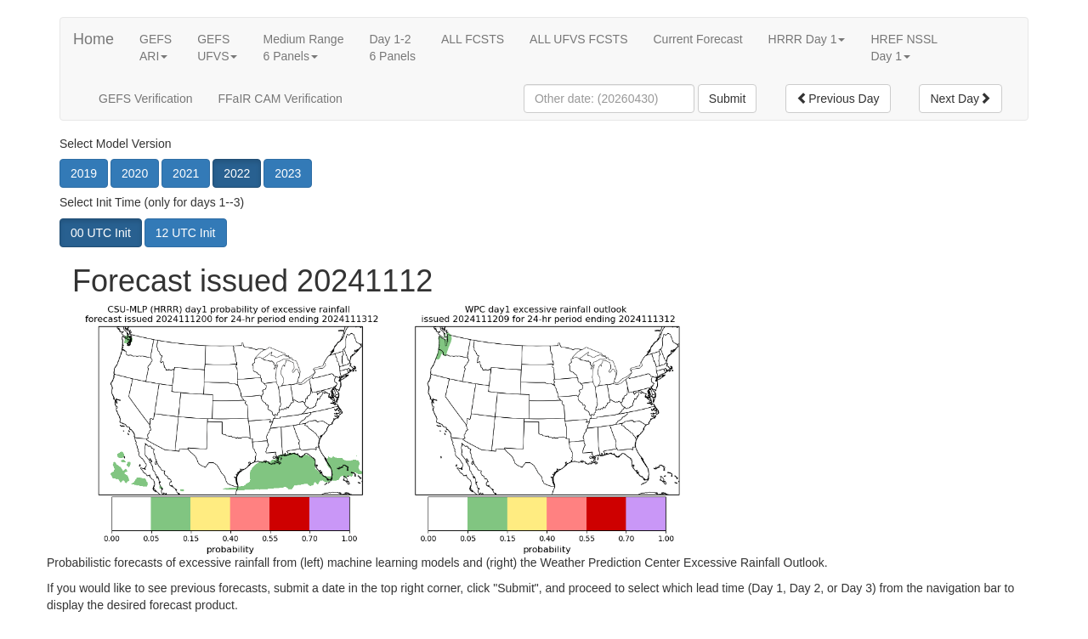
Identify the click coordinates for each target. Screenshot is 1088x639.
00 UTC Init (101, 233)
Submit (727, 98)
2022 (237, 173)
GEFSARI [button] (155, 47)
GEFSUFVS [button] (217, 47)
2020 (135, 173)
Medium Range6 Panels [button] (303, 47)
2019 (84, 173)
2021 (186, 173)
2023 (288, 173)
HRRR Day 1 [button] (807, 39)
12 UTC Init (186, 233)
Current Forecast (697, 39)
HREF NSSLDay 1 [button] (904, 47)
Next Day (960, 98)
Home (93, 39)
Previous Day (837, 98)
